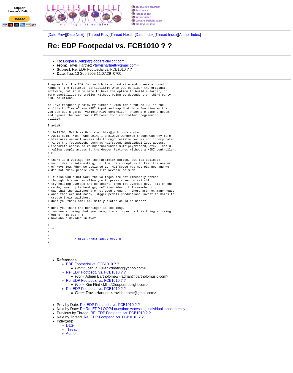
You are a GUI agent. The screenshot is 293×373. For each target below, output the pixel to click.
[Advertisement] (20, 122)
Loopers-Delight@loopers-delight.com (94, 61)
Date (70, 359)
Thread (72, 363)
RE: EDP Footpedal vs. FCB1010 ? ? (120, 347)
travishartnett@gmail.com (116, 65)
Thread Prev (98, 35)
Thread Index (166, 35)
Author (71, 367)
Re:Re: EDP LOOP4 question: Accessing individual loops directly (132, 342)
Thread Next (121, 35)
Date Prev (57, 35)
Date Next (75, 35)
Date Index (144, 35)
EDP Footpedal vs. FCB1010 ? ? (92, 298)
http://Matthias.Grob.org (99, 270)
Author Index (189, 35)
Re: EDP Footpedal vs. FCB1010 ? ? (96, 306)
